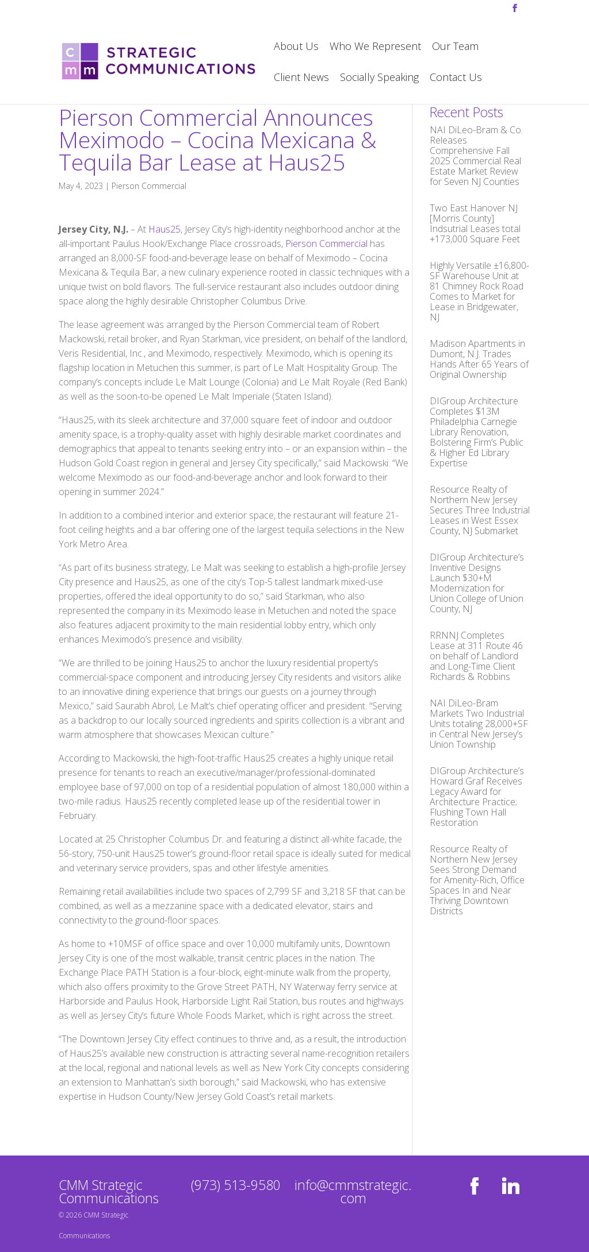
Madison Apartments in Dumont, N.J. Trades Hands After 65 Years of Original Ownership (479, 359)
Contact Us (456, 78)
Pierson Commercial (149, 185)
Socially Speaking (379, 78)
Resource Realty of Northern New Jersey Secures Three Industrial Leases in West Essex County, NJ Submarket (480, 510)
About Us (296, 47)
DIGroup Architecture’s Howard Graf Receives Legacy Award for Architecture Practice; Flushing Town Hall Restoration (477, 796)
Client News (301, 78)
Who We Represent (375, 47)
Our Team (455, 47)
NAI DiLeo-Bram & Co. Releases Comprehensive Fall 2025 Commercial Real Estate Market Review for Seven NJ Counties (476, 155)
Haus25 (164, 229)
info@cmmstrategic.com (353, 1191)
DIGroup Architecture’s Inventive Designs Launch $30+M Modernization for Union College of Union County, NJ (477, 583)
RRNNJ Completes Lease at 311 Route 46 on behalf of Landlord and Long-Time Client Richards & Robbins (476, 656)
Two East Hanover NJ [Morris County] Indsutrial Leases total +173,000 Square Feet (475, 223)
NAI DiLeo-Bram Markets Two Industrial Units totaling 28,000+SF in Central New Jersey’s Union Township (479, 724)
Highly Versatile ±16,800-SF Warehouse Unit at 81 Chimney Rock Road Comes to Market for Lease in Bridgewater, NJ (479, 291)
